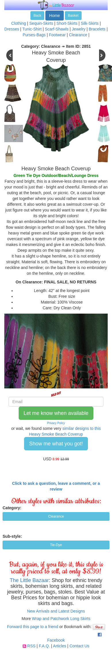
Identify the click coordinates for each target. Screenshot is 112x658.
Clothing (18, 23)
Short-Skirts (67, 23)
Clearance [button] (56, 516)
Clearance (78, 35)
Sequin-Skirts (41, 23)
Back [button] (37, 16)
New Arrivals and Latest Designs (56, 611)
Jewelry (78, 29)
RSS (31, 646)
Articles (59, 646)
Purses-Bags (34, 35)
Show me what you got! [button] (56, 444)
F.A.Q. (44, 646)
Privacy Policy (56, 423)
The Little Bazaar (29, 580)
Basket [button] (73, 16)
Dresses (11, 29)
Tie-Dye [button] (56, 545)
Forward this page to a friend (32, 626)
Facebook (56, 640)
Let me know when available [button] (56, 413)
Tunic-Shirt (32, 29)
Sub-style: (12, 536)
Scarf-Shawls (56, 29)
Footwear (57, 35)
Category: (12, 508)
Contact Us (79, 646)
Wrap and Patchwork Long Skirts (61, 618)
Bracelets (97, 29)
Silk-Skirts (90, 23)
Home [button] (54, 15)
